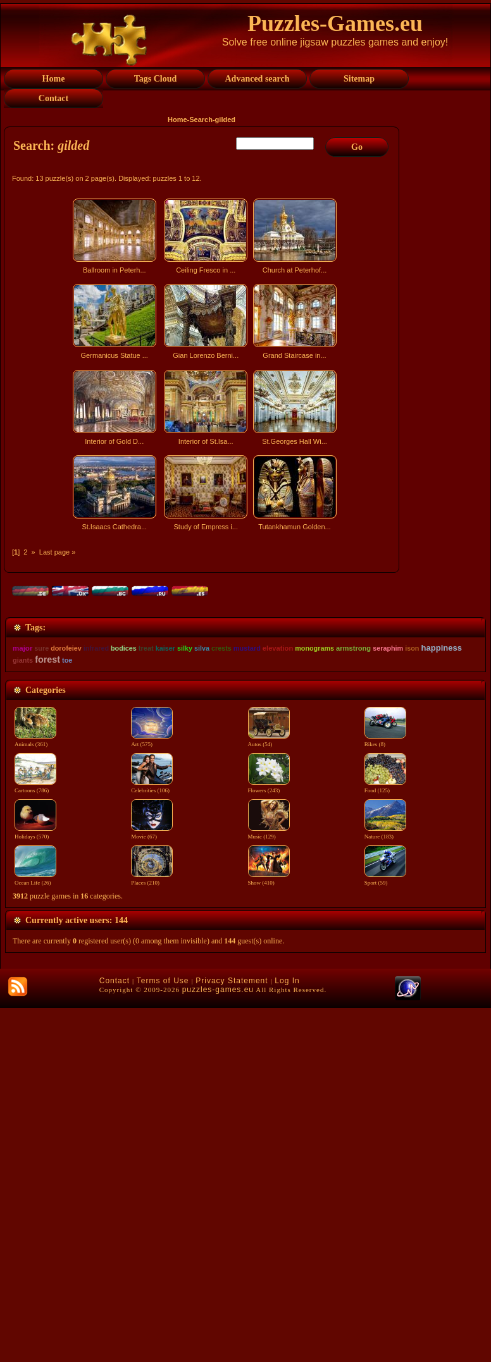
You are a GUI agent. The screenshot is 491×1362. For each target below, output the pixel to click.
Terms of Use (163, 1334)
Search (201, 119)
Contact (114, 1334)
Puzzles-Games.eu (335, 23)
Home (177, 119)
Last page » (57, 552)
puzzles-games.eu (218, 1343)
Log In (287, 1334)
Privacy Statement (232, 1334)
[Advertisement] (203, 646)
